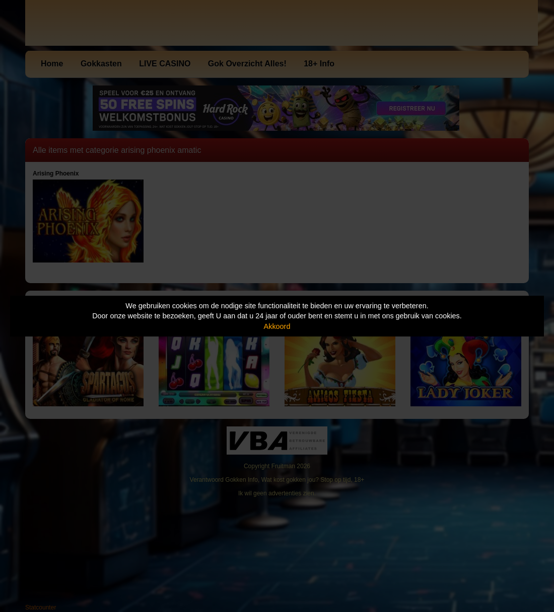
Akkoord (277, 326)
